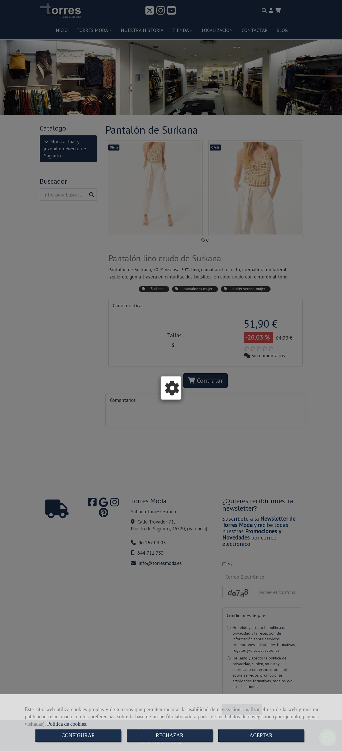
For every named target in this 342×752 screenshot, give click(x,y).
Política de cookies (66, 724)
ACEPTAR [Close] (261, 735)
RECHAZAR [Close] (169, 735)
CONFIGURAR (78, 735)
